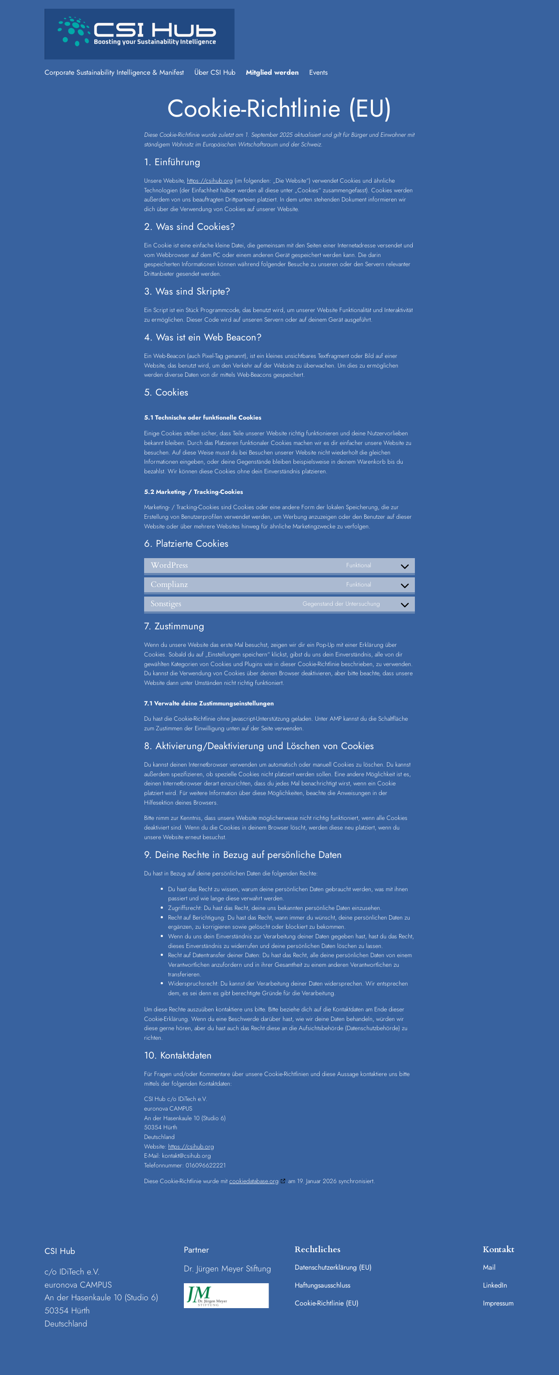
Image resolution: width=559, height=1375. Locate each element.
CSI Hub (60, 1251)
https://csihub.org (210, 180)
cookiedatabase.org (254, 1181)
